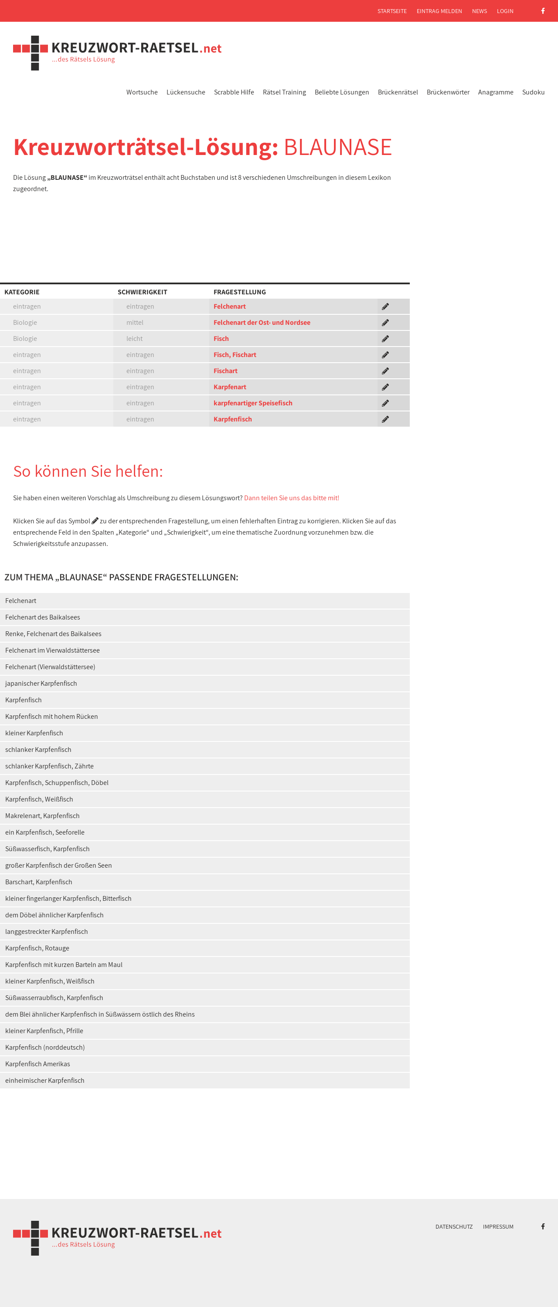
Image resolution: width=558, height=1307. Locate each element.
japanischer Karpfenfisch (41, 683)
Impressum (498, 1226)
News (479, 11)
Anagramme (496, 92)
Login (505, 11)
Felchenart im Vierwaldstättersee (52, 650)
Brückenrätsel (398, 92)
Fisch (221, 338)
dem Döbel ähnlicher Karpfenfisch (54, 915)
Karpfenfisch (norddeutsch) (45, 1047)
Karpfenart (230, 386)
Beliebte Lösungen (342, 92)
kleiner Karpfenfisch (34, 733)
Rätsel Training (284, 92)
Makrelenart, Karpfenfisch (42, 815)
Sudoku (533, 92)
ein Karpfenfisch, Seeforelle (45, 832)
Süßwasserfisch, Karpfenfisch (47, 848)
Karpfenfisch (233, 419)
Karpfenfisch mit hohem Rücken (51, 716)
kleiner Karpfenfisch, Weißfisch (50, 981)
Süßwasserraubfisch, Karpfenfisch (54, 997)
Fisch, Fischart (235, 354)
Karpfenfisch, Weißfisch (39, 799)
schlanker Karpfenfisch (38, 749)
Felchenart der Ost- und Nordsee (262, 322)
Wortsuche (142, 92)
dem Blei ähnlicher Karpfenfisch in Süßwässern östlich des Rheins (100, 1014)
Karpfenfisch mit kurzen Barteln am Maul (63, 964)
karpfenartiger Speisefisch (253, 403)
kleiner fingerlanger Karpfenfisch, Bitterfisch (68, 898)
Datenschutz (454, 1226)
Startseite (392, 11)
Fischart (226, 370)
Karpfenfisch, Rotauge (37, 948)
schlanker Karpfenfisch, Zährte (49, 766)
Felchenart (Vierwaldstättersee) (50, 666)
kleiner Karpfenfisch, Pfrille (44, 1030)
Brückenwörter (448, 92)
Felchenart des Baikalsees (42, 617)
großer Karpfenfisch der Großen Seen (58, 865)
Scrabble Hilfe (234, 92)
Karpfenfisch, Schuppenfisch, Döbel (57, 782)
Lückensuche (186, 92)
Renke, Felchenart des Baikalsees (53, 633)
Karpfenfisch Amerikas (37, 1063)
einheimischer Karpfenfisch (45, 1080)
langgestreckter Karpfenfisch (46, 931)
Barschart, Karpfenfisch (38, 881)
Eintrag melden (439, 11)
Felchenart (230, 306)
